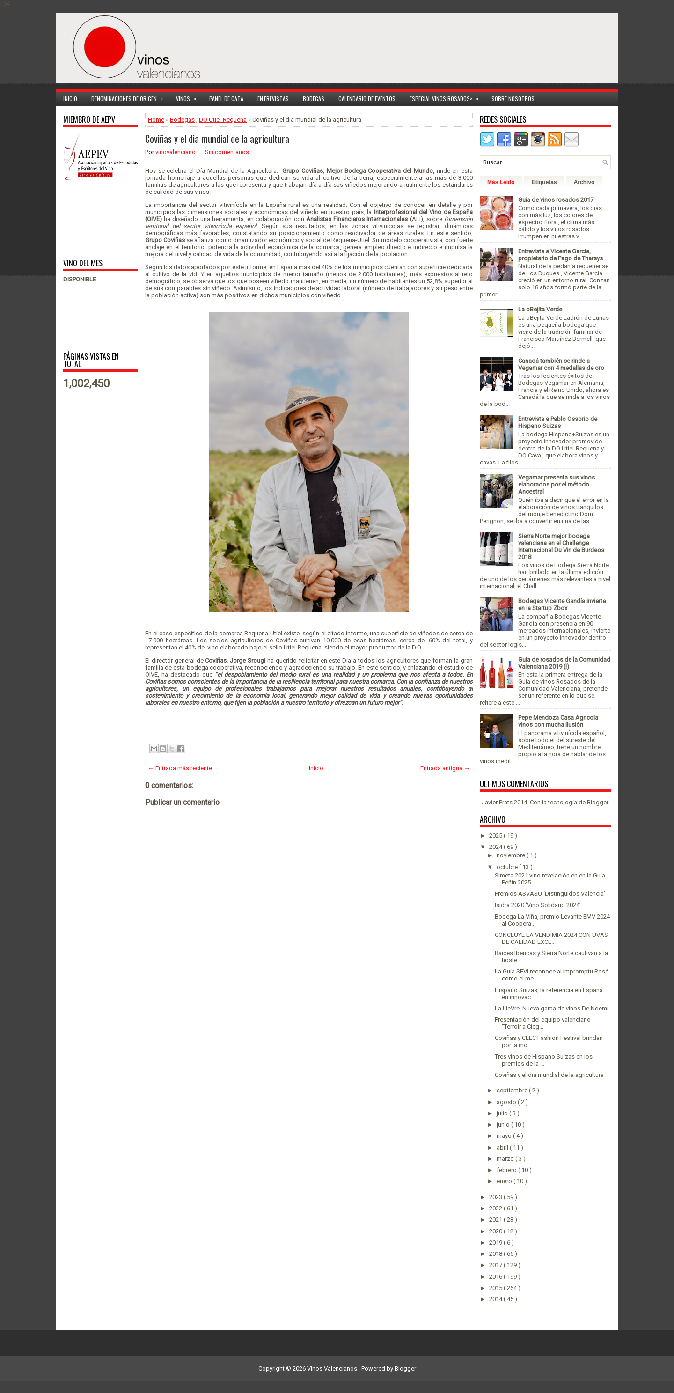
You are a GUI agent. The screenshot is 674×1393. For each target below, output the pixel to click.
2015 (496, 1287)
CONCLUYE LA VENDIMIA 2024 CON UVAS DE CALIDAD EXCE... (551, 938)
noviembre (512, 855)
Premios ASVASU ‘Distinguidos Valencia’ (550, 893)
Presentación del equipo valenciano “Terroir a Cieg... (543, 1023)
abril (503, 1147)
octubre (508, 866)
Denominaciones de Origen (130, 97)
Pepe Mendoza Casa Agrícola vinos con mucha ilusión (558, 721)
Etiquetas (544, 182)
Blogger (597, 802)
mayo (505, 1135)
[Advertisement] (92, 219)
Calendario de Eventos (367, 99)
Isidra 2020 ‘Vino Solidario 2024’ (538, 904)
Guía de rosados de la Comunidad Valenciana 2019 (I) (564, 663)
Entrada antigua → (445, 768)
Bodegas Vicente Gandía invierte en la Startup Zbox (562, 604)
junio (504, 1124)
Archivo (584, 182)
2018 (496, 1253)
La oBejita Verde (540, 309)
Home (156, 119)
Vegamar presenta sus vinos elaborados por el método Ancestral (556, 484)
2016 (496, 1276)
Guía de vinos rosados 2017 (555, 199)
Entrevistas (273, 99)
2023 (496, 1197)
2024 (496, 846)
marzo (506, 1158)
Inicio (70, 99)
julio (503, 1113)
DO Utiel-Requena (223, 119)
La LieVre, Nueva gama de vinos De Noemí (551, 1008)
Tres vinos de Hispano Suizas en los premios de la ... (544, 1060)
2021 (496, 1219)
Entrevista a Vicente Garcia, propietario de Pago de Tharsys (560, 255)
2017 (496, 1264)
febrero (507, 1169)
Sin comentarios (227, 151)
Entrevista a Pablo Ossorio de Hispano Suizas (557, 422)
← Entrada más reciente (180, 768)
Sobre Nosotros (513, 99)
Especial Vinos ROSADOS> (447, 97)
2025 (496, 835)
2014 (496, 1299)
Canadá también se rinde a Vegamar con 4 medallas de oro (561, 364)
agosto (507, 1102)
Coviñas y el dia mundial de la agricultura (217, 138)
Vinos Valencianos (332, 1368)
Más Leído (501, 182)
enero (505, 1181)
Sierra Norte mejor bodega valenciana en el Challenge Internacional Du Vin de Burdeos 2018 (561, 546)
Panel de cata (226, 99)
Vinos (189, 97)
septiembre (513, 1090)
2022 (496, 1208)
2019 (496, 1242)
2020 (496, 1231)
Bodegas (313, 99)
